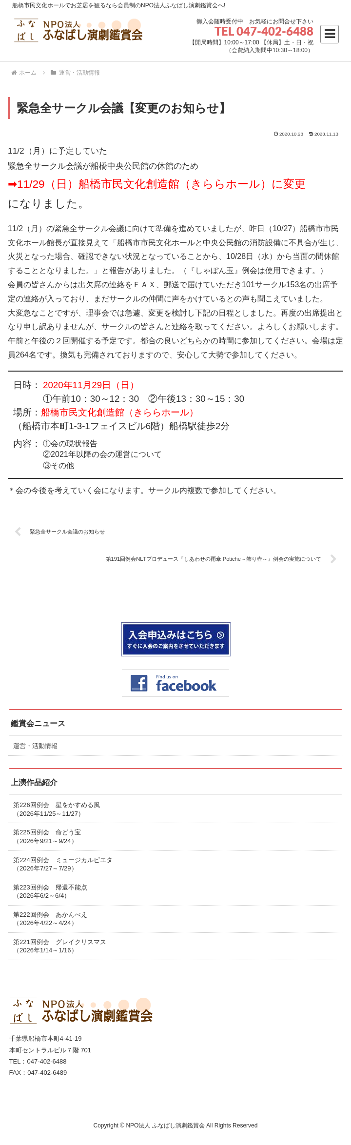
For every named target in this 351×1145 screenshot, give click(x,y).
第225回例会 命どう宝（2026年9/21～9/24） (47, 837)
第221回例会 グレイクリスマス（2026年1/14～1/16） (59, 946)
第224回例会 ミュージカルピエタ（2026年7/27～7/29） (63, 864)
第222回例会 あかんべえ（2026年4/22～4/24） (50, 919)
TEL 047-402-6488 (263, 31)
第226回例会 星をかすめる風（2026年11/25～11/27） (56, 809)
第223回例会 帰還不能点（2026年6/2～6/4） (50, 892)
